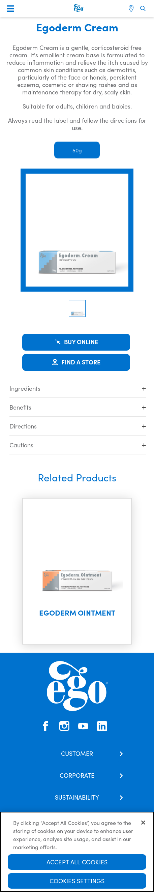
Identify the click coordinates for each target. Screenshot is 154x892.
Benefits (77, 407)
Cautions (77, 445)
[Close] (143, 823)
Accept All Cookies (77, 862)
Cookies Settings (77, 881)
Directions (77, 426)
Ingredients (77, 388)
